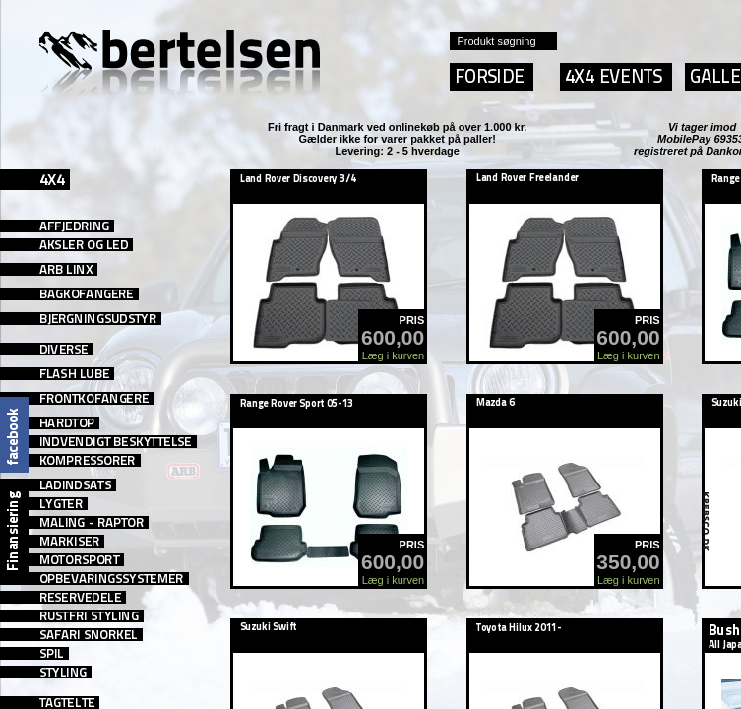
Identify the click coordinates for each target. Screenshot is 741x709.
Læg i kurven (393, 355)
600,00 (392, 337)
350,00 (627, 561)
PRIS (412, 320)
